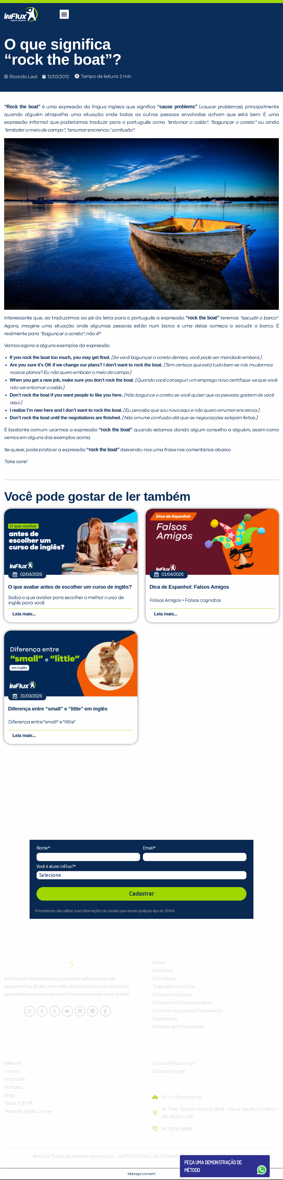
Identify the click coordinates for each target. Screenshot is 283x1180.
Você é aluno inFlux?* (56, 866)
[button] (64, 14)
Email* (149, 848)
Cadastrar (141, 894)
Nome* (43, 848)
